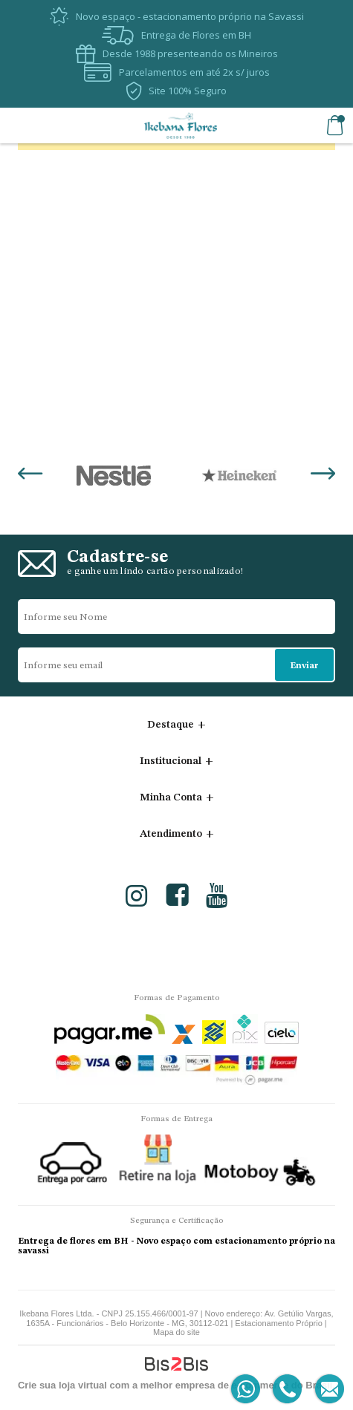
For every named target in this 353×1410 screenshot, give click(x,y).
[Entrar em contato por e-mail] (326, 1389)
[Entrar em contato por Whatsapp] (246, 1389)
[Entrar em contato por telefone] (286, 1389)
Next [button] (323, 475)
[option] (114, 476)
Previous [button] (30, 475)
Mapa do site (176, 1332)
